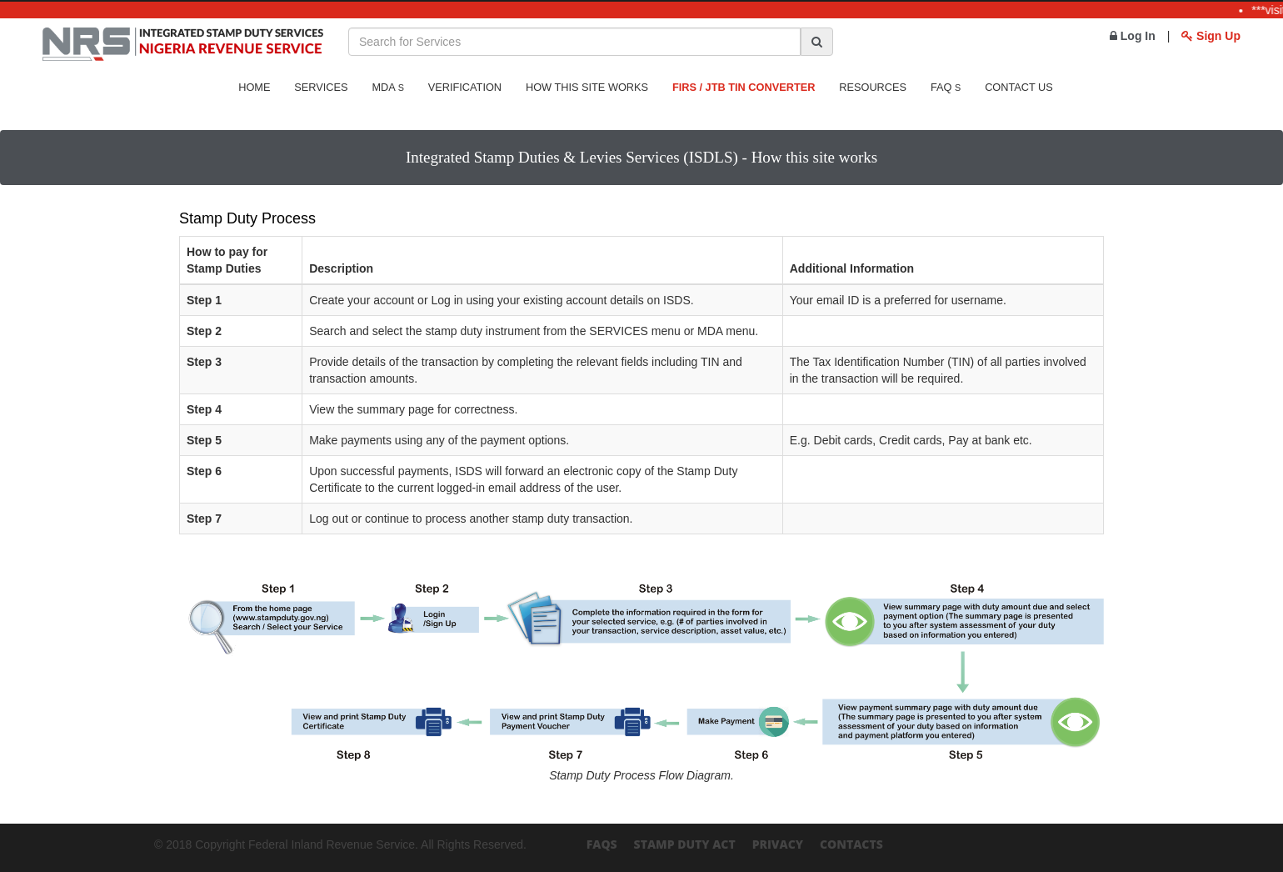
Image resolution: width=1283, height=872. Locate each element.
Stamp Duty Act (685, 844)
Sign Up (1211, 36)
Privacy (777, 844)
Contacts (851, 844)
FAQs (602, 844)
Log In (1133, 36)
